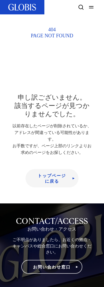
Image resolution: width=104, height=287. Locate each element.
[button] (92, 7)
